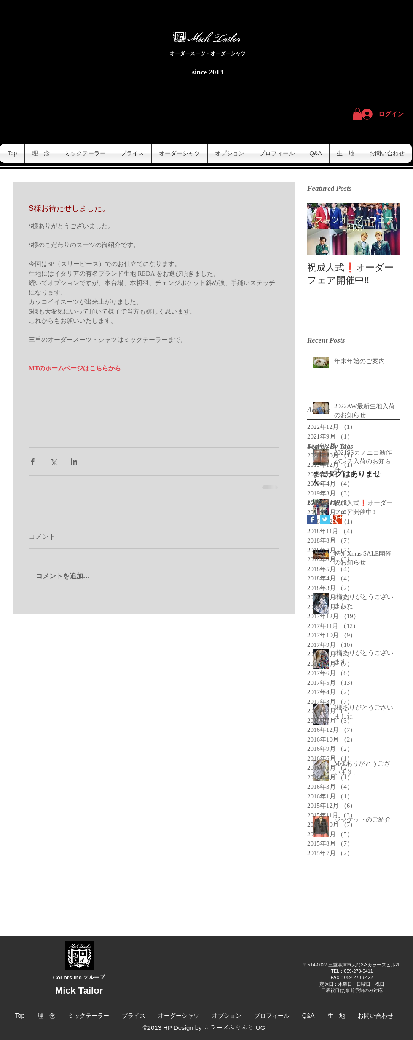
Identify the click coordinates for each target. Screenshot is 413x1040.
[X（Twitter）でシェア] (53, 461)
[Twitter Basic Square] (325, 519)
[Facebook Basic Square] (312, 519)
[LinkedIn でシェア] (74, 461)
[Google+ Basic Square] (337, 519)
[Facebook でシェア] (33, 461)
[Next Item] (386, 228)
